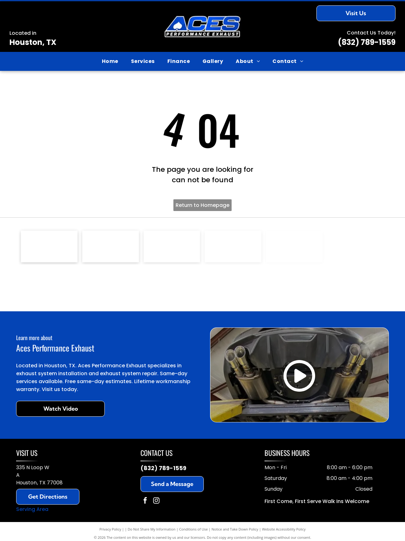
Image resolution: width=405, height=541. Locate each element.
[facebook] (145, 501)
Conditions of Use (193, 529)
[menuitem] (110, 61)
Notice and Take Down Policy (235, 529)
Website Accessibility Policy (284, 529)
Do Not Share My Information (152, 529)
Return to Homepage (202, 205)
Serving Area (32, 509)
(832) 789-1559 (367, 42)
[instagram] (156, 501)
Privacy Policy (110, 529)
